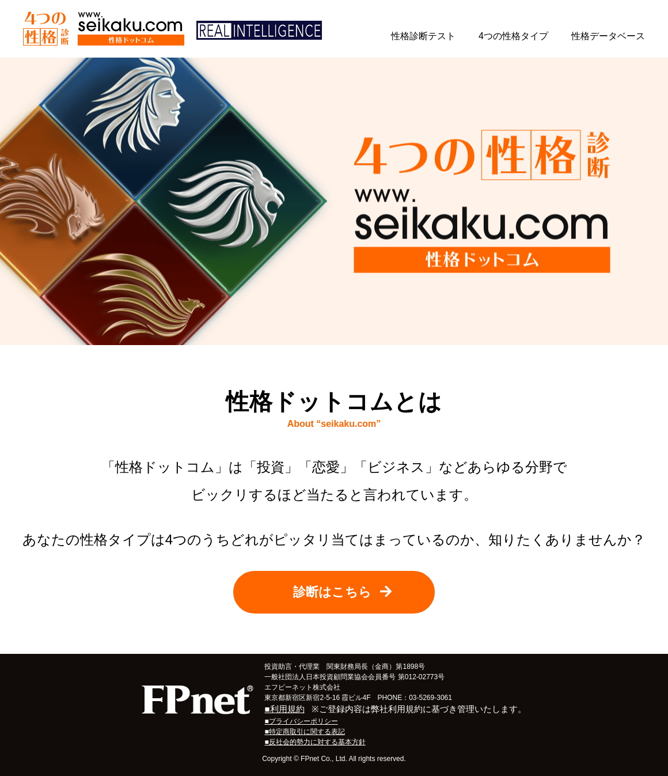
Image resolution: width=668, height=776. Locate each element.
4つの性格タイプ (513, 36)
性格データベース (608, 36)
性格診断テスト (423, 36)
